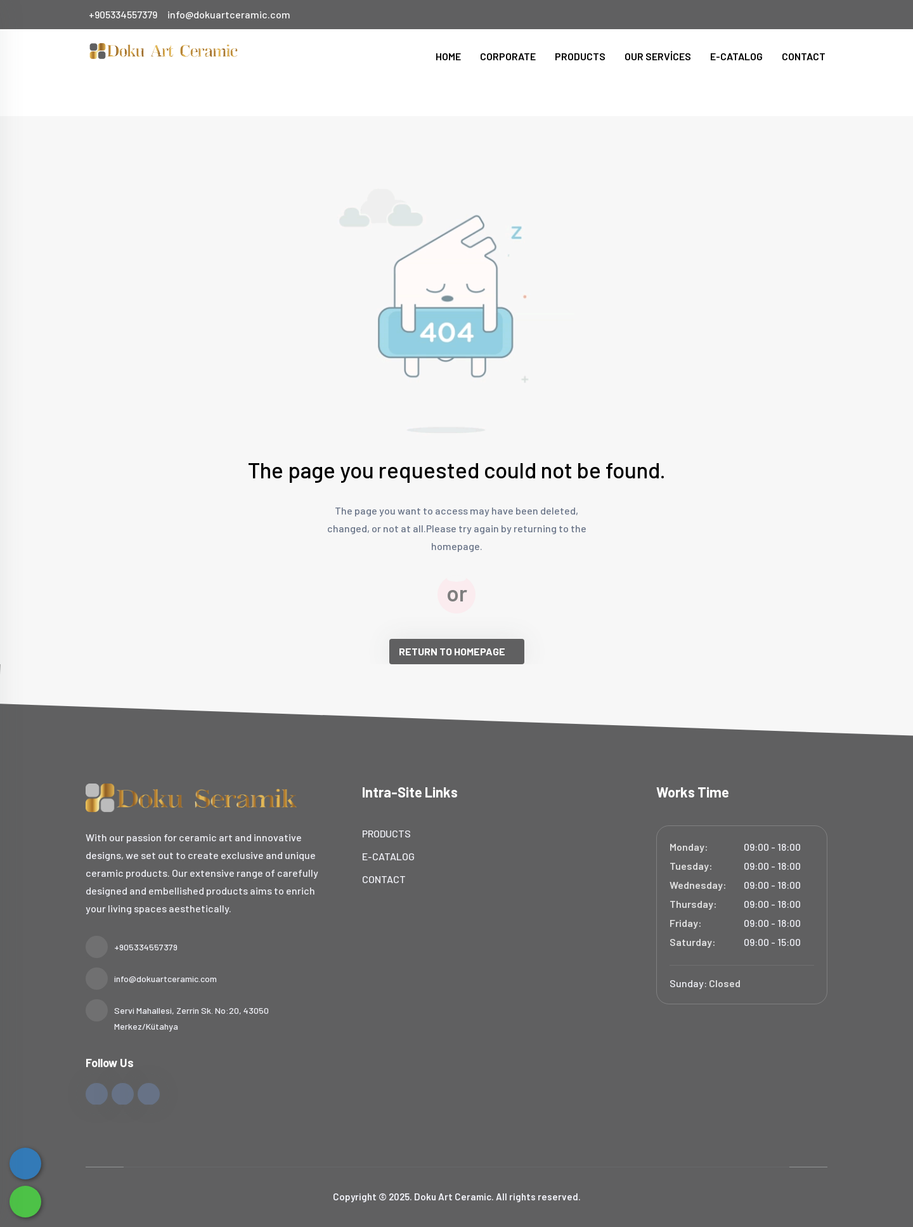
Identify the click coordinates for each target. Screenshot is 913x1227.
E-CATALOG (736, 56)
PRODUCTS (580, 56)
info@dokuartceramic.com (228, 14)
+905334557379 (123, 14)
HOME (448, 56)
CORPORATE (508, 56)
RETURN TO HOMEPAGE (452, 651)
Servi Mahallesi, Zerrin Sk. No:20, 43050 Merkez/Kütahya (177, 1017)
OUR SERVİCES (658, 56)
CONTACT (804, 56)
